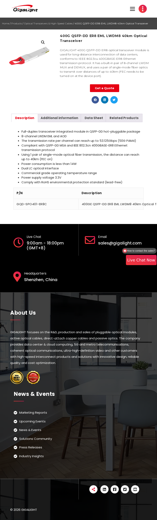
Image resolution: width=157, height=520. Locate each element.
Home (5, 23)
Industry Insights (31, 456)
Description (24, 118)
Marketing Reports (33, 412)
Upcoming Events (32, 421)
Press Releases (30, 447)
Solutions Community (35, 439)
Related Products (124, 118)
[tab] (24, 118)
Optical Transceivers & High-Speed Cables (48, 23)
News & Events (30, 430)
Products (16, 23)
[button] (95, 100)
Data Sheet (94, 118)
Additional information (59, 118)
